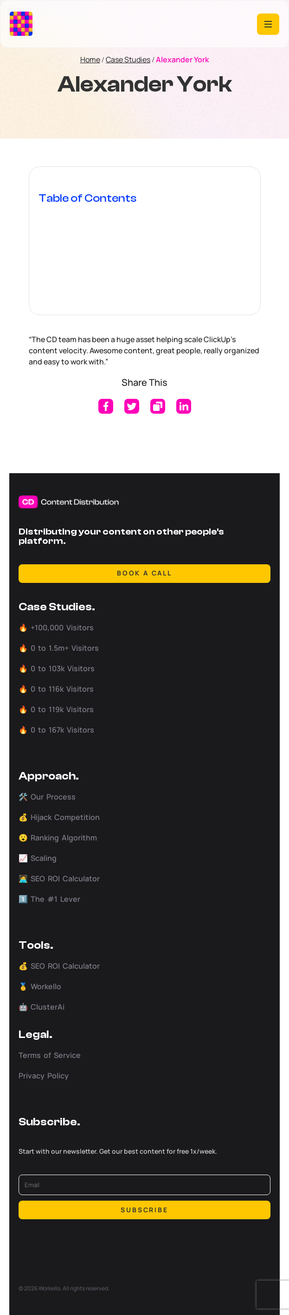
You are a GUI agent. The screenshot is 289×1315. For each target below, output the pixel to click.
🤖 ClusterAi (41, 1007)
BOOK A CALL (144, 572)
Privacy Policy (44, 1075)
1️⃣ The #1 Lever (49, 899)
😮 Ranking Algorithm (58, 837)
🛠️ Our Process (47, 796)
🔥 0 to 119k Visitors (56, 709)
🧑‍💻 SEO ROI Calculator (59, 878)
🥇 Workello (40, 986)
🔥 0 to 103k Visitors (57, 668)
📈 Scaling (38, 858)
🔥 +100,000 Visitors (56, 627)
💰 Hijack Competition (59, 817)
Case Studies (128, 59)
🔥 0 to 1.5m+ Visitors (59, 648)
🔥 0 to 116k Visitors (56, 689)
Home (90, 59)
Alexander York (182, 59)
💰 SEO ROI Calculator (59, 966)
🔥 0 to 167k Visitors (56, 729)
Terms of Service (50, 1055)
